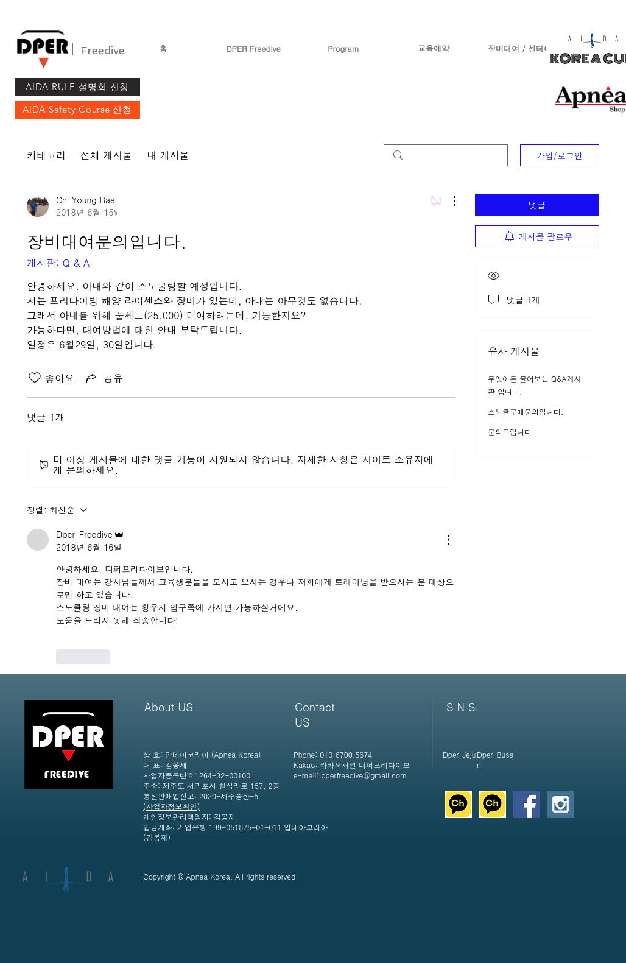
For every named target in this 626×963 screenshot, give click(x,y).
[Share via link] (103, 377)
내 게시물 (168, 155)
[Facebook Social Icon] (526, 804)
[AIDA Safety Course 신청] (77, 110)
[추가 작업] (448, 201)
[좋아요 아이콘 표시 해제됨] (35, 377)
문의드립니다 (510, 431)
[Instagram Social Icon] (560, 804)
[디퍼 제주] (458, 804)
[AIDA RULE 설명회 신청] (77, 87)
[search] (446, 155)
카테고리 (46, 155)
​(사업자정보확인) (171, 806)
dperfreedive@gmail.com (364, 775)
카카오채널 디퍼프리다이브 (365, 765)
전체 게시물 (106, 155)
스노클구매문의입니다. (526, 411)
